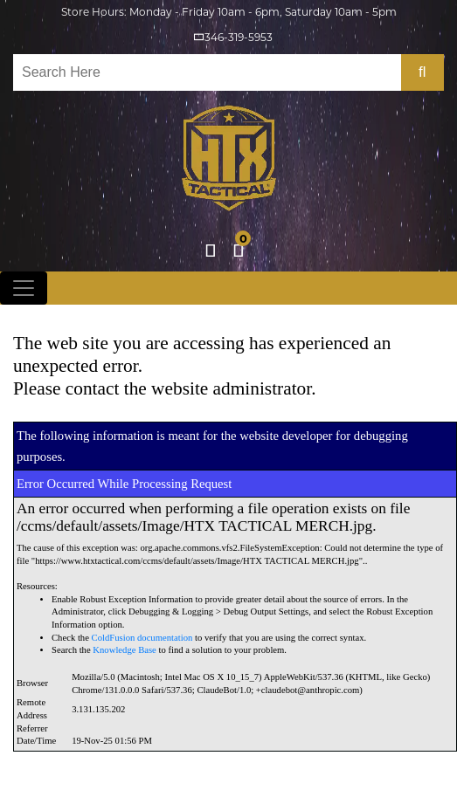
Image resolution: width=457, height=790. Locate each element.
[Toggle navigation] (23, 288)
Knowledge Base (124, 650)
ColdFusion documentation (142, 637)
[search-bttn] (422, 72)
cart (242, 247)
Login (210, 250)
